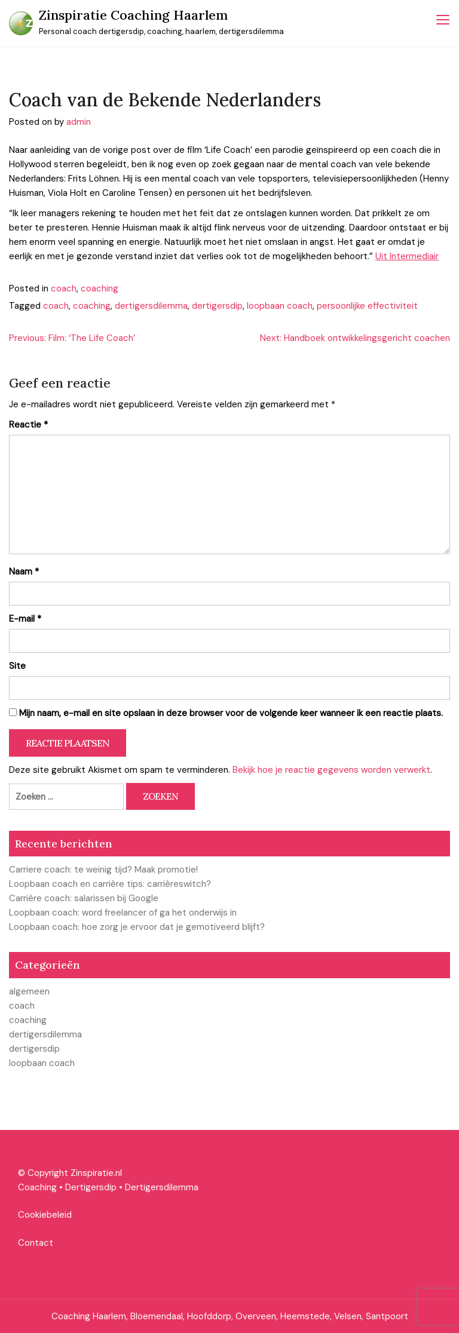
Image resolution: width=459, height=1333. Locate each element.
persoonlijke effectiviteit (367, 306)
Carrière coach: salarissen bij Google (83, 898)
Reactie (28, 425)
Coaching (37, 1187)
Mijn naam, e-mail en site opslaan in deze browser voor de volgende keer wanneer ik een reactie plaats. (231, 713)
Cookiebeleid (45, 1215)
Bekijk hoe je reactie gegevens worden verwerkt (331, 770)
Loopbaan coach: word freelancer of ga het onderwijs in (123, 913)
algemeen (29, 991)
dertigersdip (217, 306)
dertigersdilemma (151, 306)
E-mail (25, 619)
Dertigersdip (91, 1187)
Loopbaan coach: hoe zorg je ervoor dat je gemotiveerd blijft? (137, 927)
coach (63, 288)
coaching (99, 288)
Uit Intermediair (407, 256)
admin (78, 122)
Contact (35, 1243)
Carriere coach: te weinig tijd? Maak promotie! (103, 870)
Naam (24, 572)
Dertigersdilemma (161, 1187)
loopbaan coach (280, 306)
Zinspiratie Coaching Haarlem (133, 15)
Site (17, 666)
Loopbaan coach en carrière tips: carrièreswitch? (110, 884)
